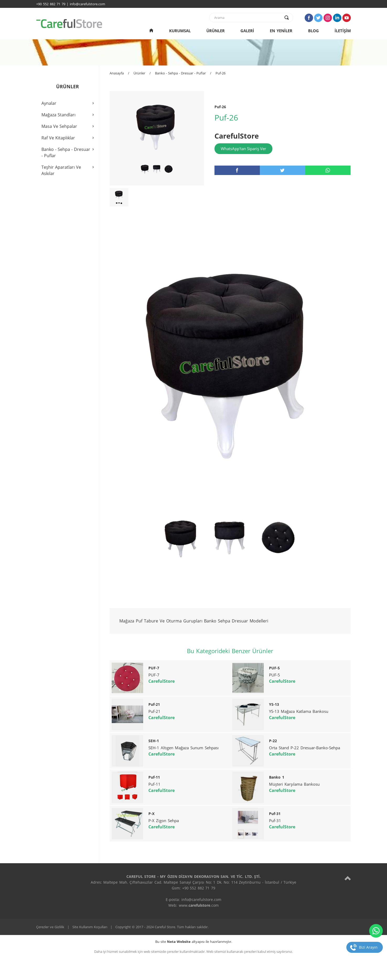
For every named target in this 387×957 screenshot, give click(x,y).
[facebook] (237, 170)
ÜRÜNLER (215, 30)
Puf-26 (220, 73)
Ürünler (139, 73)
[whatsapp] (328, 170)
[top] (348, 878)
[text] (248, 17)
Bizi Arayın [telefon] (368, 947)
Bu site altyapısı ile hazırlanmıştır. (193, 941)
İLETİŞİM (343, 30)
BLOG (313, 30)
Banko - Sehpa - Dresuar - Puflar (180, 73)
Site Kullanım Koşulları (89, 927)
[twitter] (282, 170)
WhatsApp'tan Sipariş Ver (243, 148)
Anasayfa (117, 73)
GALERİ (247, 30)
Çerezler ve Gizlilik (50, 927)
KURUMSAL (180, 30)
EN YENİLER (281, 30)
